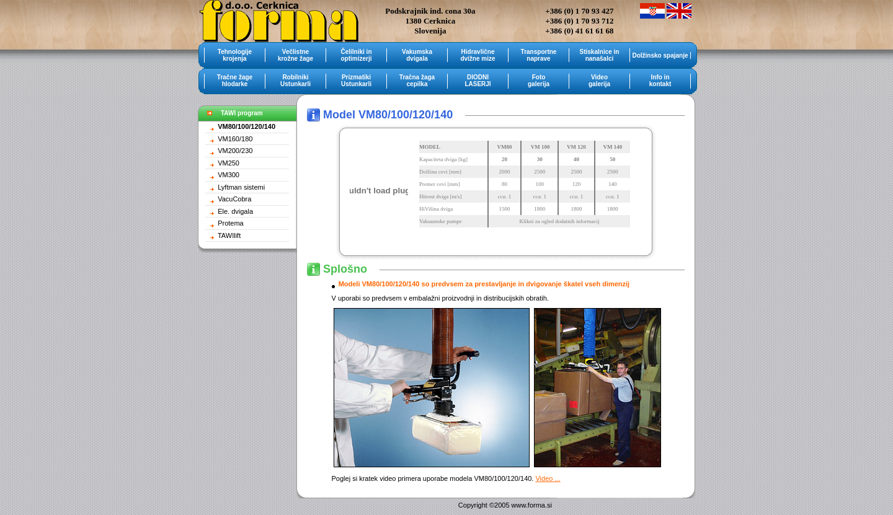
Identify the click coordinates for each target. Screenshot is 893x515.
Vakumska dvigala (417, 55)
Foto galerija (538, 80)
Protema (231, 223)
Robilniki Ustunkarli (295, 80)
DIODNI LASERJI (477, 80)
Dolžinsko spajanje (660, 55)
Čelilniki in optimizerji (355, 55)
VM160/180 (235, 139)
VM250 (228, 163)
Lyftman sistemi (241, 187)
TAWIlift (229, 235)
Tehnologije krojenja (235, 55)
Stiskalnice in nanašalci (600, 55)
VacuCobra (234, 199)
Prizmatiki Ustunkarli (356, 80)
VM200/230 (235, 150)
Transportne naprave (539, 55)
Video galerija (599, 80)
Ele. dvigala (235, 211)
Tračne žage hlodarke (234, 80)
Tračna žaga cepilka (417, 80)
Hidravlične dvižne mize (477, 55)
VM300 (228, 174)
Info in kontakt (660, 80)
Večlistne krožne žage (295, 55)
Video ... (547, 478)
